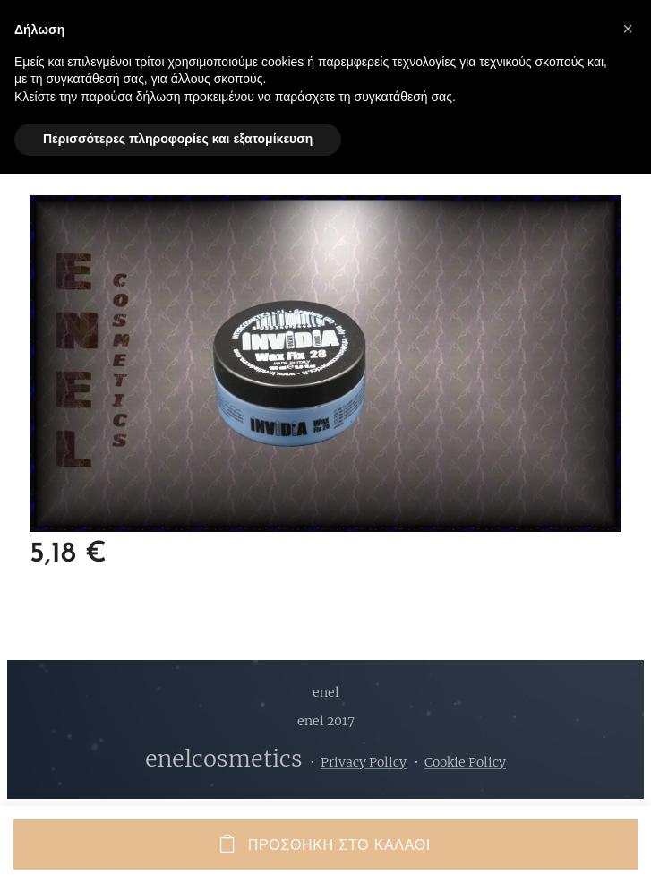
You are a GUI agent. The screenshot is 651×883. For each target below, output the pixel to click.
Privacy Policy (364, 762)
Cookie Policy (465, 762)
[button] (627, 28)
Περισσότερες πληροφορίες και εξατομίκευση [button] (178, 139)
